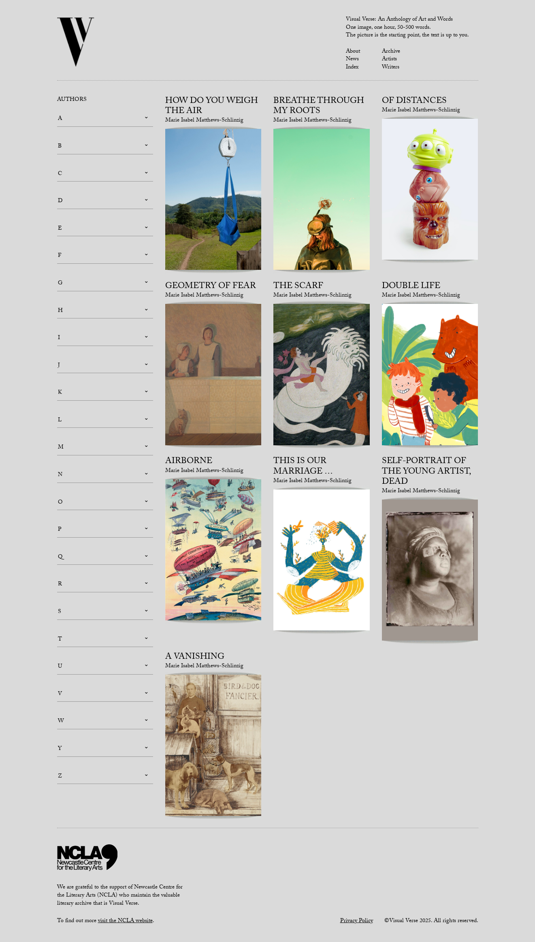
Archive (391, 52)
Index (352, 68)
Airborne (188, 462)
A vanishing (194, 657)
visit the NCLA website (125, 921)
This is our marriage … (303, 467)
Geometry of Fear (210, 287)
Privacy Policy (356, 921)
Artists (389, 59)
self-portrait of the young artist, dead (426, 472)
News (352, 59)
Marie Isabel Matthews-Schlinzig (204, 121)
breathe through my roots (318, 106)
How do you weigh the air (211, 106)
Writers (390, 68)
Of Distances (414, 101)
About (353, 52)
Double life (411, 287)
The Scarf (298, 287)
